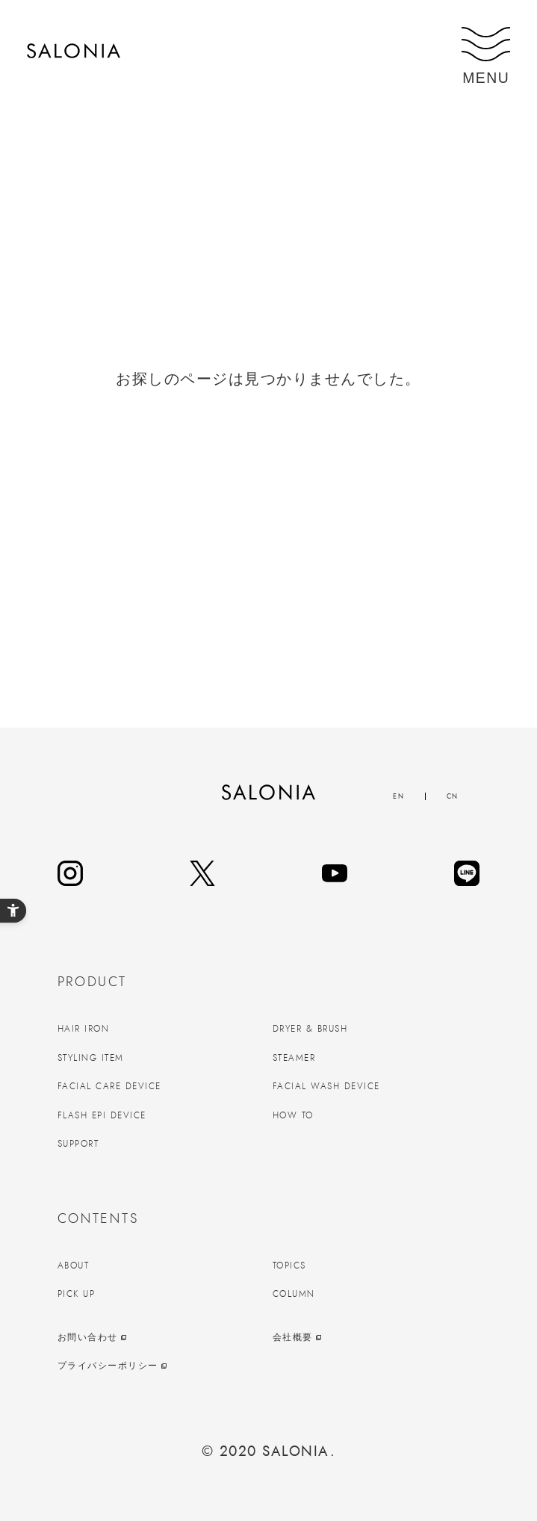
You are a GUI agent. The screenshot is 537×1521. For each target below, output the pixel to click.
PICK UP (77, 1293)
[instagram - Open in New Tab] (70, 873)
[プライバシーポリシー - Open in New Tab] (161, 1366)
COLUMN (294, 1293)
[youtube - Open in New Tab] (334, 873)
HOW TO (293, 1115)
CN (453, 796)
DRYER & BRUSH (310, 1028)
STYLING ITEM (91, 1057)
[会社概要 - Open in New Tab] (376, 1338)
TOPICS (289, 1265)
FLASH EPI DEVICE (102, 1115)
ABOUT (74, 1265)
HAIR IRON (84, 1028)
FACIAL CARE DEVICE (109, 1086)
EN (398, 796)
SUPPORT (78, 1143)
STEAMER (294, 1057)
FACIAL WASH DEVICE (326, 1086)
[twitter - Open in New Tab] (202, 873)
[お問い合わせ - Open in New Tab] (161, 1338)
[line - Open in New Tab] (466, 873)
